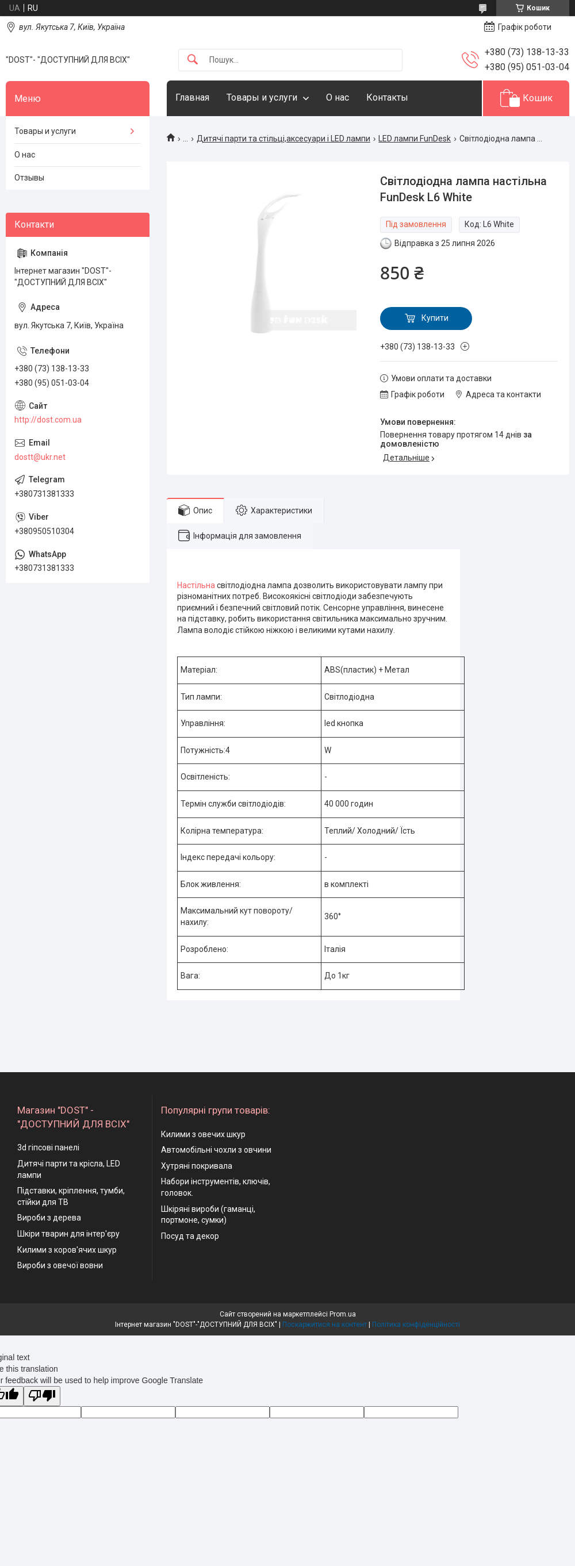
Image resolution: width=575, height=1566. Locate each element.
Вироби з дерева (49, 1217)
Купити (434, 318)
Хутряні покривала (196, 1165)
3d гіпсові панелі (48, 1147)
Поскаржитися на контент (324, 1325)
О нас (337, 97)
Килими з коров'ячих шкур (67, 1249)
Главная (192, 97)
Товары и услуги (262, 97)
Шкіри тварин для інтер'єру (68, 1233)
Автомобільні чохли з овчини (216, 1149)
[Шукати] (193, 60)
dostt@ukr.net (40, 457)
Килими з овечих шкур (203, 1134)
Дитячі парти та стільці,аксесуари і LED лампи (283, 138)
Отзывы (29, 177)
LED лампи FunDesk (414, 138)
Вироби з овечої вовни (60, 1265)
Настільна (196, 585)
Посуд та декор (190, 1236)
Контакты (387, 97)
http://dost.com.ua (48, 419)
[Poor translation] (42, 1396)
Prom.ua (342, 1314)
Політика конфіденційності (416, 1325)
